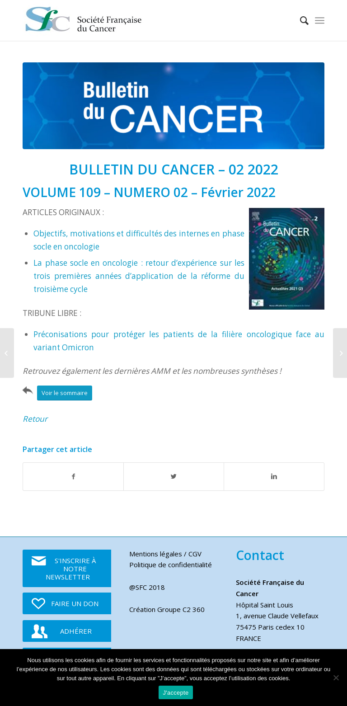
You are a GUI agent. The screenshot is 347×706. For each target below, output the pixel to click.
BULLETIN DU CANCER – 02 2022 (173, 169)
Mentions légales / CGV (165, 553)
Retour (35, 419)
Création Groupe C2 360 (167, 609)
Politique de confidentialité (170, 564)
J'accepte (176, 692)
